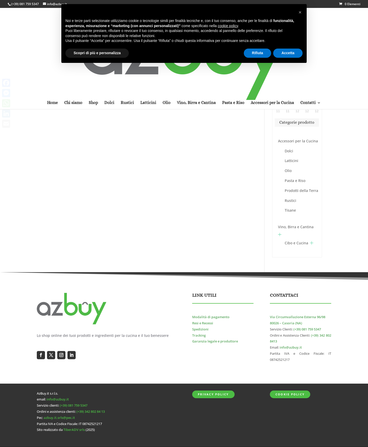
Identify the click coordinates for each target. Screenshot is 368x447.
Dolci (289, 150)
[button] (300, 12)
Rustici (290, 200)
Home (52, 37)
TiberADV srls (74, 430)
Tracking (199, 335)
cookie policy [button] (228, 26)
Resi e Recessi (202, 323)
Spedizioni (200, 329)
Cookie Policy (290, 394)
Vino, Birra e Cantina (296, 226)
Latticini (291, 160)
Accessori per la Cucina (298, 141)
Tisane (290, 210)
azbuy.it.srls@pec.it (59, 418)
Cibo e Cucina (296, 242)
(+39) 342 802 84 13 (90, 411)
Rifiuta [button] (257, 53)
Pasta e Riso (295, 180)
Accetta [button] (287, 53)
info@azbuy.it (291, 347)
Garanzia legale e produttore (215, 341)
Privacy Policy (213, 394)
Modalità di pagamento (210, 317)
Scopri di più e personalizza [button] (97, 53)
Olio (288, 170)
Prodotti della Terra (301, 190)
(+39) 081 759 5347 (25, 4)
